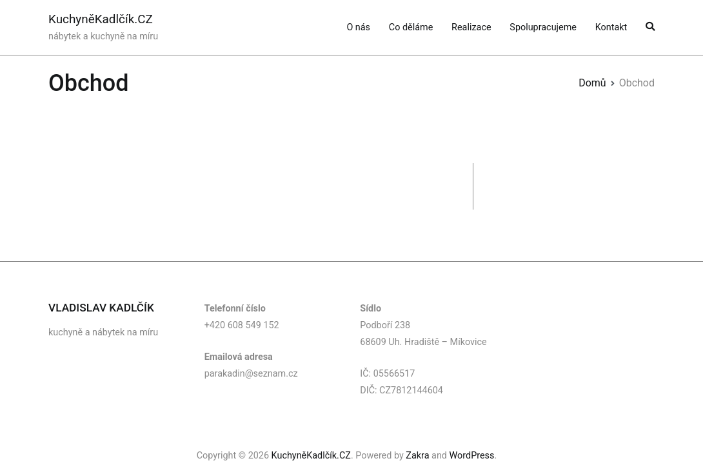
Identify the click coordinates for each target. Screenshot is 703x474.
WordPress (472, 455)
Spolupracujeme (543, 27)
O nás (358, 27)
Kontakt (611, 27)
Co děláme (411, 27)
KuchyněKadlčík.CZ (100, 19)
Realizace (471, 27)
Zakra (417, 455)
